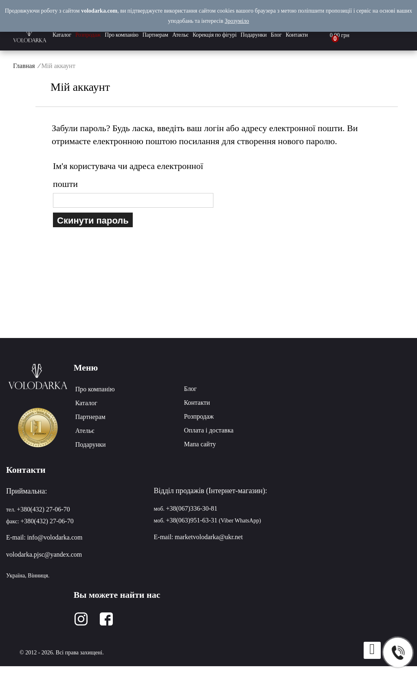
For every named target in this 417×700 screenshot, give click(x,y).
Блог (276, 35)
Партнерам (155, 35)
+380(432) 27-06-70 (43, 509)
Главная (24, 65)
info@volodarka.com (54, 537)
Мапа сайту (200, 444)
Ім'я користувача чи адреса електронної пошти (128, 175)
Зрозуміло (237, 21)
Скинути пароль (93, 220)
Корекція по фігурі (215, 35)
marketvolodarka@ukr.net (209, 536)
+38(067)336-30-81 (191, 508)
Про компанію (121, 35)
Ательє (180, 35)
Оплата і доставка (209, 430)
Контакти (297, 35)
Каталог (62, 35)
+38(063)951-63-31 (191, 520)
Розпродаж (88, 35)
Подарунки (254, 35)
